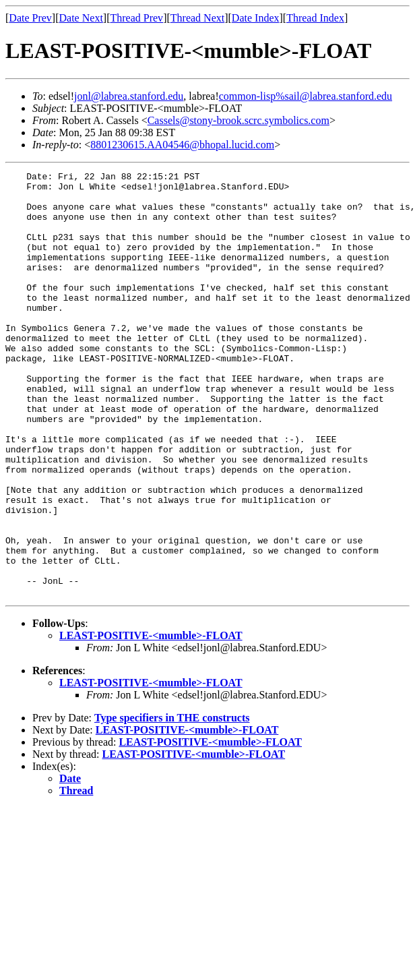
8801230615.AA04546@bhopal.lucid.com (182, 144)
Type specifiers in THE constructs (172, 802)
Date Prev (30, 18)
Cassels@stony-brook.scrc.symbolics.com (238, 120)
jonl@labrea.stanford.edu (128, 96)
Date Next (81, 18)
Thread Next (197, 18)
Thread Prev (136, 18)
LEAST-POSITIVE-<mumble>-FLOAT (151, 720)
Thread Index (315, 18)
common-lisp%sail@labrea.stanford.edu (305, 96)
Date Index (256, 18)
